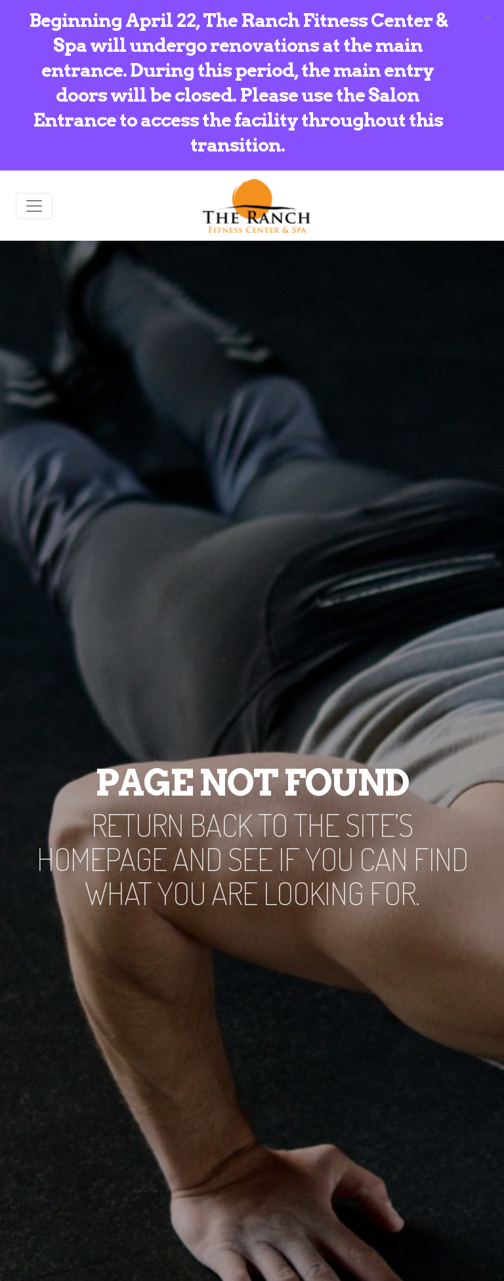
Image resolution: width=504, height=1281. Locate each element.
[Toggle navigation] (34, 206)
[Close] (488, 15)
